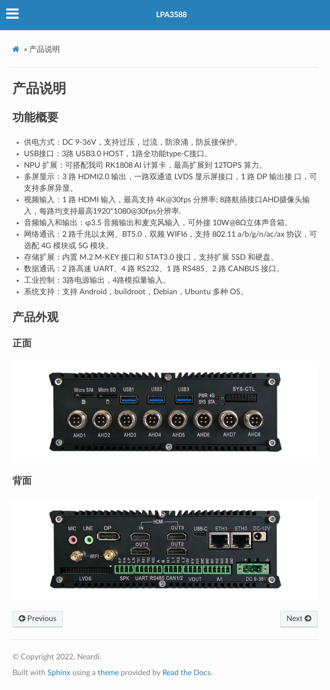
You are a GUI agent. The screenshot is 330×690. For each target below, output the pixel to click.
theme (108, 673)
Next (298, 618)
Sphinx (58, 673)
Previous (38, 618)
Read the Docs (186, 673)
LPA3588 (171, 15)
